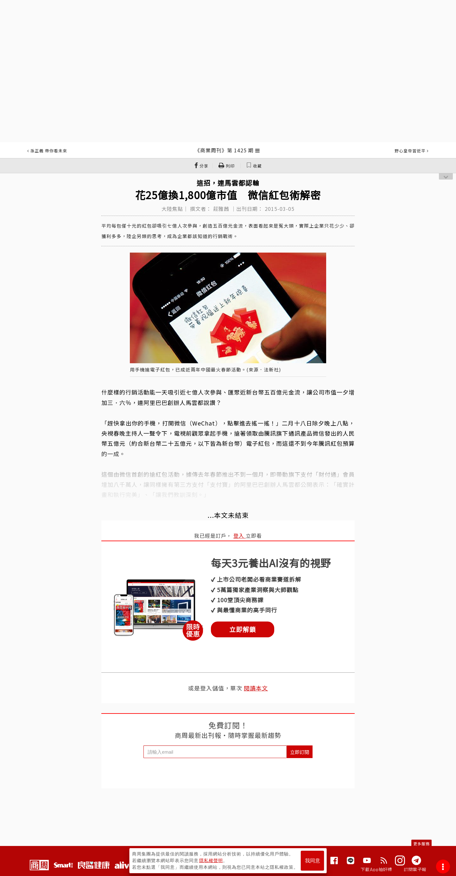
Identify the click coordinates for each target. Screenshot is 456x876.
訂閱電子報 (415, 869)
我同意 (312, 860)
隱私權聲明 (211, 860)
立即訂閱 (299, 752)
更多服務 (421, 843)
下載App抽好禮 (376, 869)
